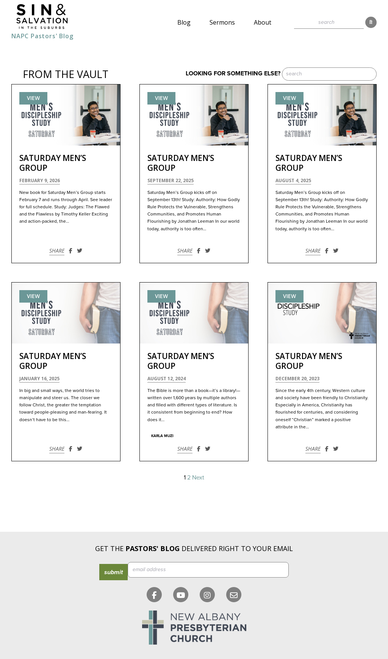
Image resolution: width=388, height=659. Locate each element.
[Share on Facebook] (70, 250)
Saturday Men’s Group (52, 163)
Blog (184, 22)
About (262, 22)
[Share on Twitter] (79, 250)
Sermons (222, 22)
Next (198, 477)
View (33, 98)
